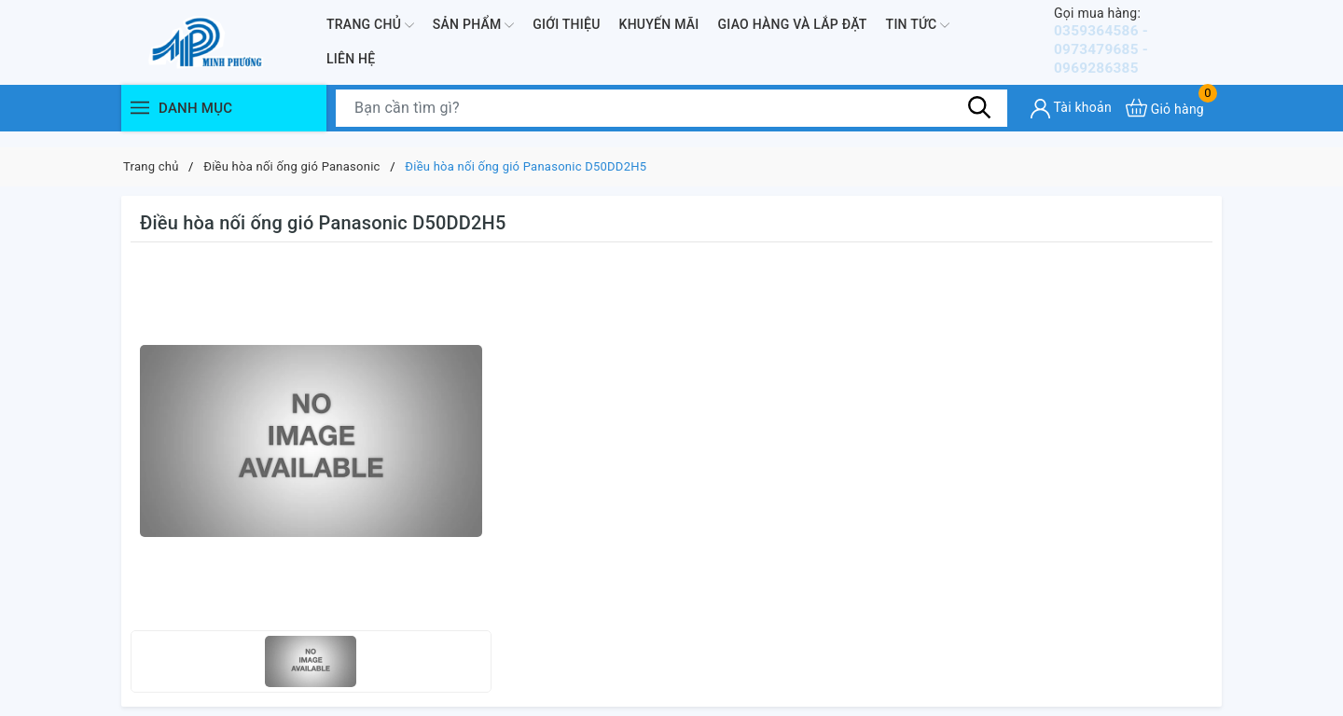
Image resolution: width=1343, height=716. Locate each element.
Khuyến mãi (659, 31)
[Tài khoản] (1071, 124)
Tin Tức (918, 32)
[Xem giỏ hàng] (1165, 123)
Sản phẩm (473, 32)
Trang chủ (370, 32)
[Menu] (140, 123)
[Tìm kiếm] (979, 123)
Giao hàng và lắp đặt (792, 31)
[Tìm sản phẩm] (671, 124)
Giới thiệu (566, 31)
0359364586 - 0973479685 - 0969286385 (1138, 49)
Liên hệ (350, 67)
